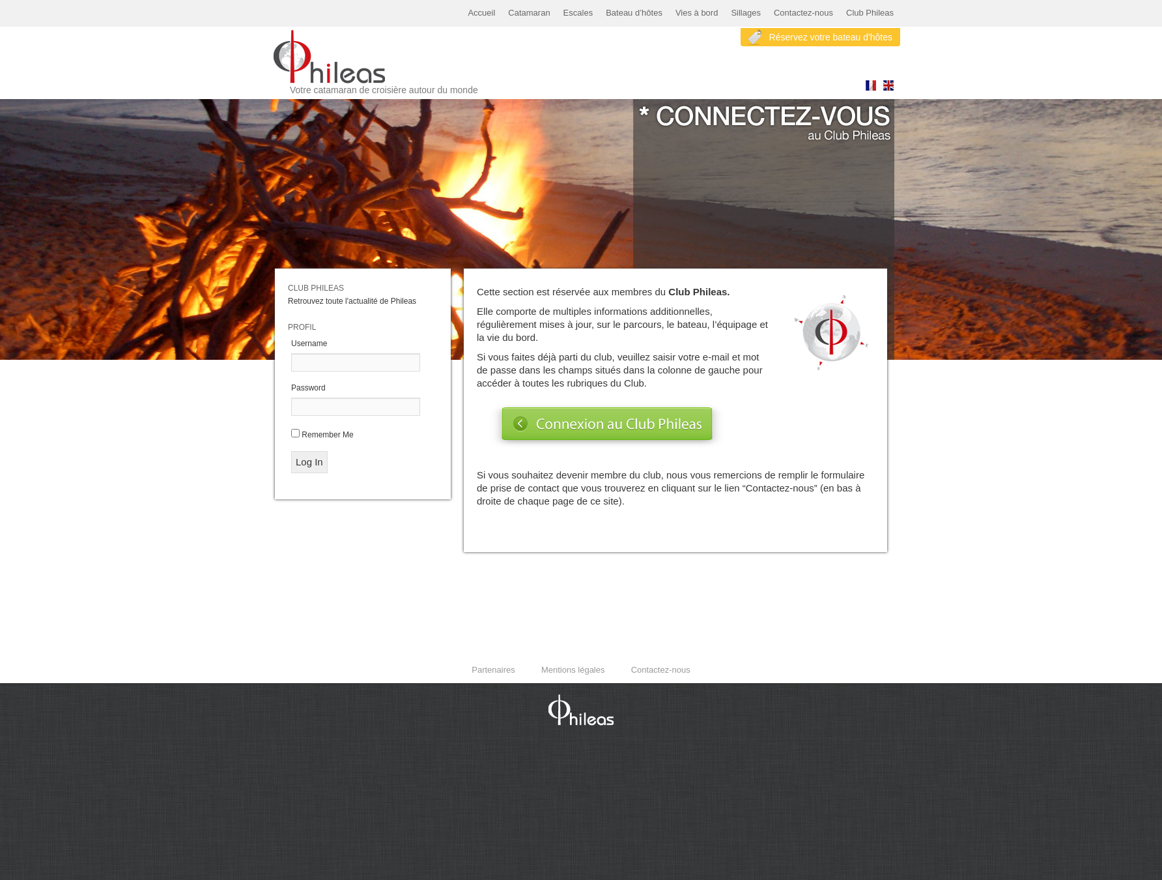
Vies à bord (696, 13)
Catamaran (529, 13)
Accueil (481, 13)
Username (309, 343)
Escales (578, 13)
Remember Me (327, 434)
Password (308, 387)
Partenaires (493, 670)
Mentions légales (573, 670)
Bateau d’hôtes (634, 13)
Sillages (746, 13)
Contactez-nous (803, 13)
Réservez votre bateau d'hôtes (830, 37)
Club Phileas (870, 13)
